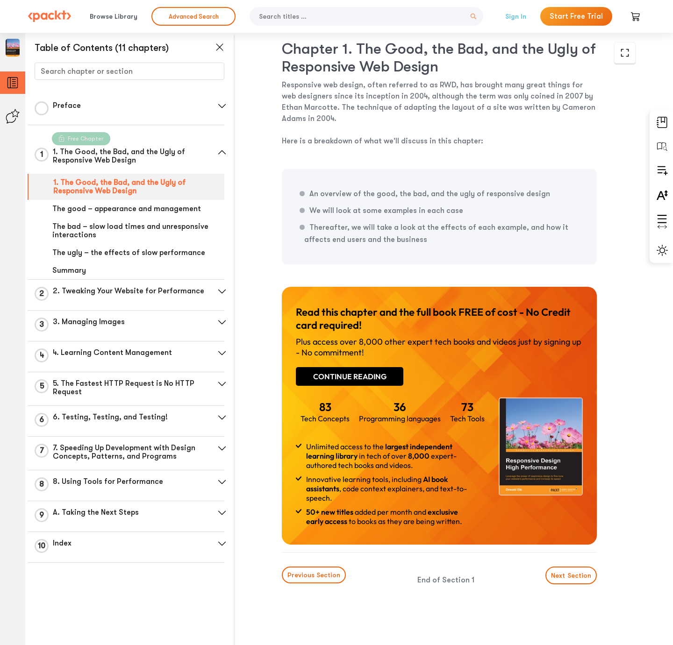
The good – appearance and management (126, 209)
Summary (69, 270)
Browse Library (113, 16)
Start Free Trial (576, 16)
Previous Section (313, 575)
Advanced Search (194, 16)
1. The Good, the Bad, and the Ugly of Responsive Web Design (119, 186)
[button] (222, 106)
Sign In (515, 16)
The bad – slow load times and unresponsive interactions (130, 230)
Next (571, 575)
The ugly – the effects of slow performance (128, 252)
